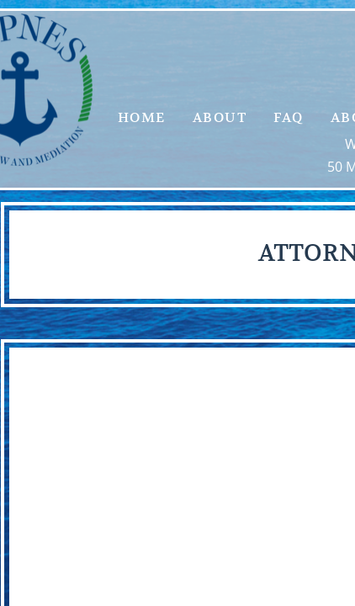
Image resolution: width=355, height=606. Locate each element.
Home (142, 117)
